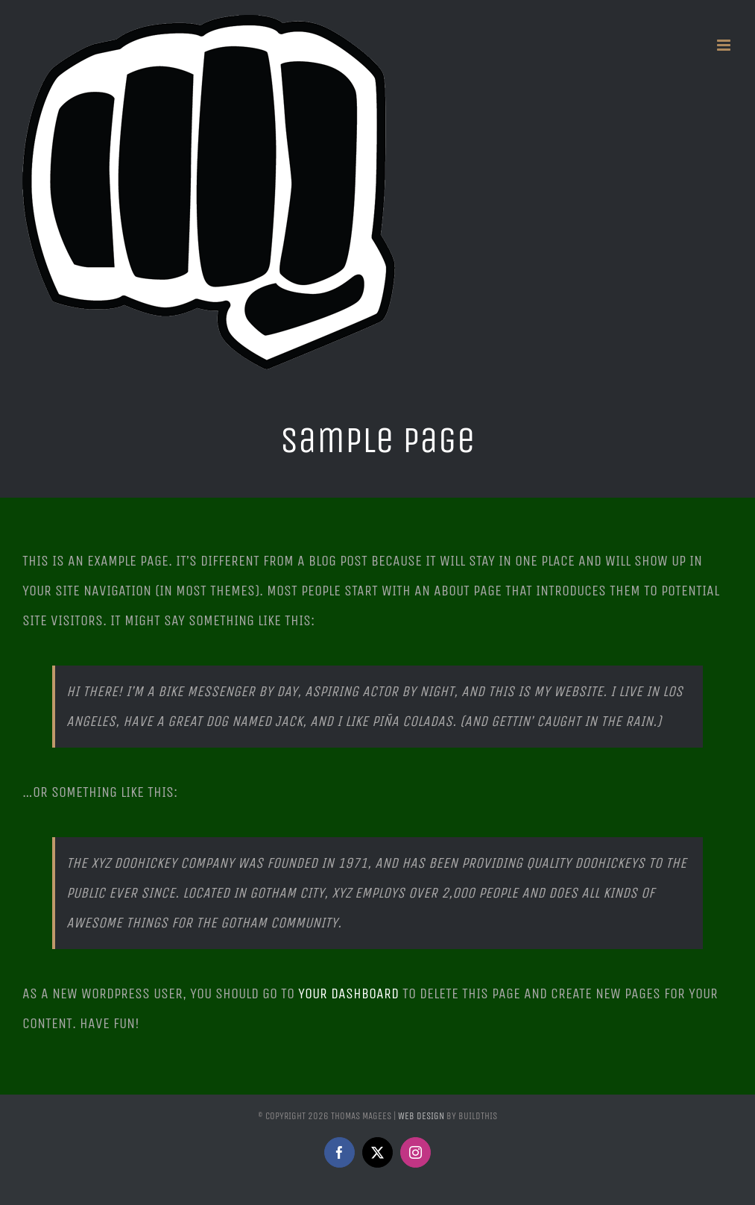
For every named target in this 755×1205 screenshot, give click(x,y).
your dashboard (348, 993)
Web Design (421, 1115)
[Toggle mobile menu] (725, 45)
